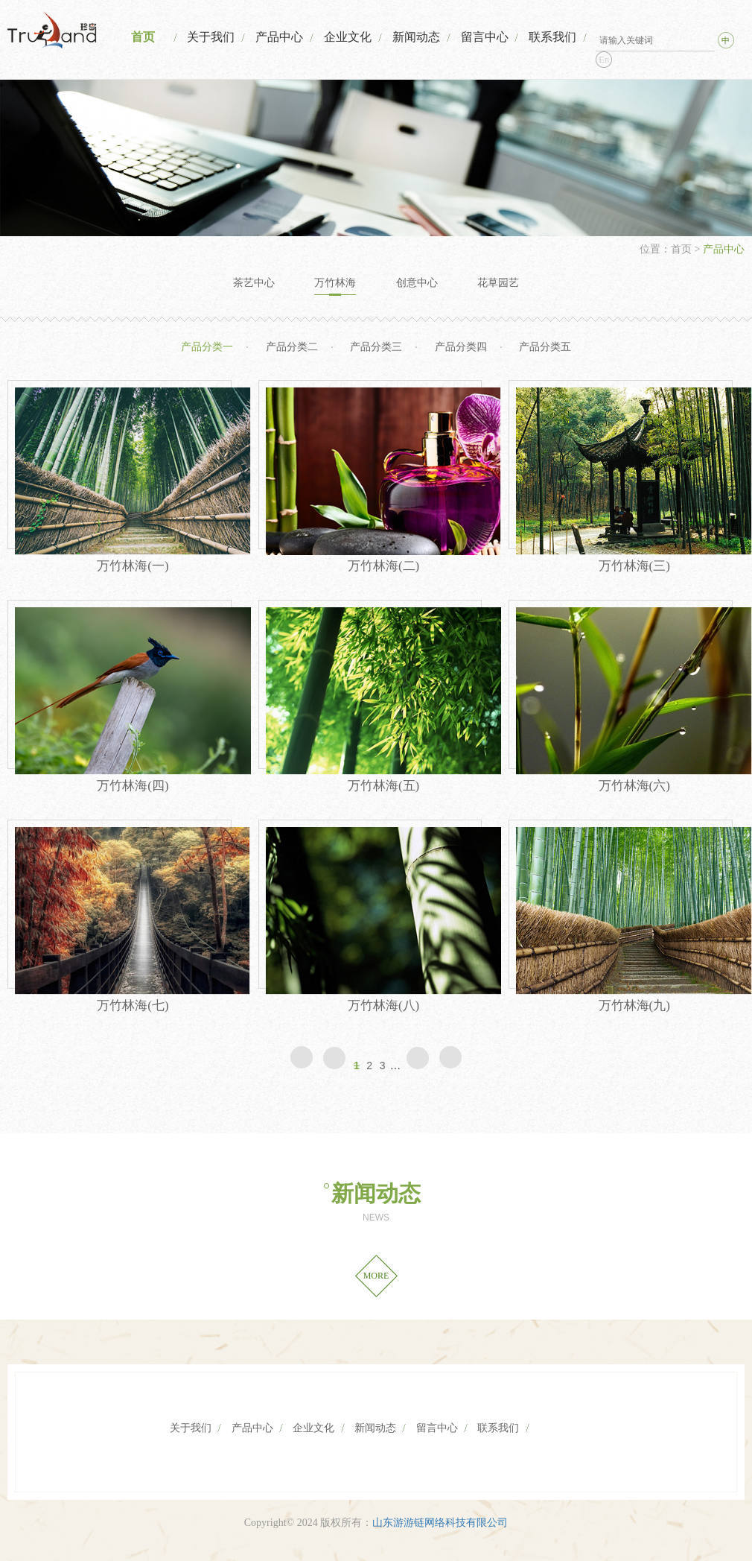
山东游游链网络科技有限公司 (440, 1522)
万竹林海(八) (383, 1005)
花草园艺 (498, 282)
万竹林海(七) (132, 1005)
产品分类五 (545, 346)
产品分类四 (461, 346)
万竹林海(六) (634, 786)
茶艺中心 (254, 282)
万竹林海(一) (132, 566)
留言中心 (485, 37)
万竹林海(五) (383, 786)
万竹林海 (335, 282)
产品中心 (279, 37)
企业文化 (348, 37)
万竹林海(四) (132, 786)
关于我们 (211, 37)
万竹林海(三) (634, 566)
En (604, 59)
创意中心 (417, 282)
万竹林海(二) (383, 566)
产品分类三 (376, 346)
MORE (376, 1275)
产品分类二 (292, 346)
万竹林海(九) (634, 1005)
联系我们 (552, 37)
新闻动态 (416, 37)
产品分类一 (207, 346)
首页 (143, 37)
